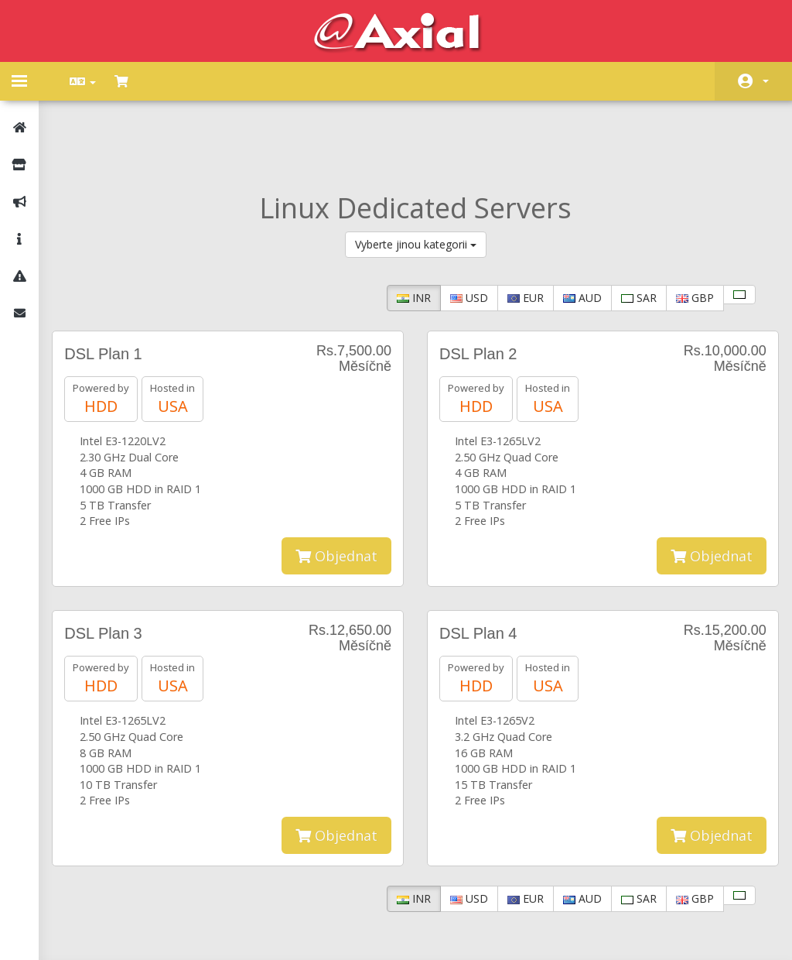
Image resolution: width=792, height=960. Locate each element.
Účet (766, 81)
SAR (629, 228)
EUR (515, 228)
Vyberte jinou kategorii (415, 175)
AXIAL (438, 932)
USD (459, 228)
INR (404, 228)
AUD (572, 228)
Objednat (336, 487)
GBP (685, 228)
